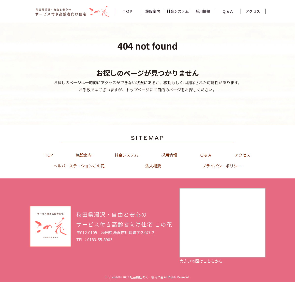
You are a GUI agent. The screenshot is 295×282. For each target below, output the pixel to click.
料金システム (126, 155)
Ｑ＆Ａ (206, 155)
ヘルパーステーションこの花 (79, 166)
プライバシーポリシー (221, 166)
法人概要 (153, 166)
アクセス (242, 155)
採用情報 (169, 155)
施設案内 (83, 155)
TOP (49, 155)
